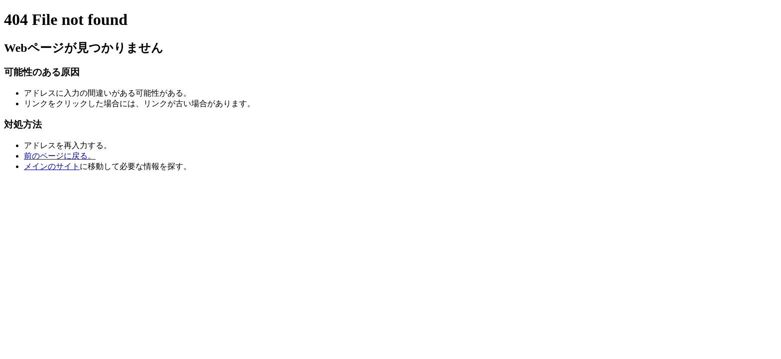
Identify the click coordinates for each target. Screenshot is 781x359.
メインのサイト (52, 166)
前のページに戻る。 (60, 156)
